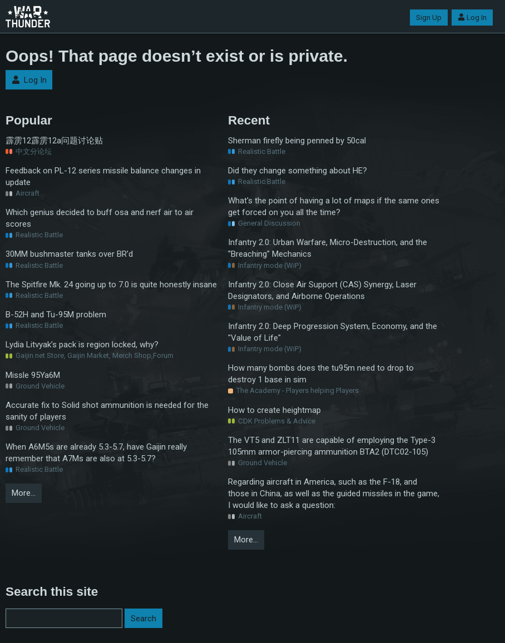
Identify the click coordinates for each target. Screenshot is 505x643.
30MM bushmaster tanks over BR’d (69, 254)
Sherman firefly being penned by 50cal (297, 141)
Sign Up (429, 17)
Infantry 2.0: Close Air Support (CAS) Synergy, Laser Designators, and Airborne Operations (322, 290)
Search (143, 619)
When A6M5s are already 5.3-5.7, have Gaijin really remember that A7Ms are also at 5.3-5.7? (96, 452)
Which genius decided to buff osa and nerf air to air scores (100, 218)
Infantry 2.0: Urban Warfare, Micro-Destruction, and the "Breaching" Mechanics (327, 248)
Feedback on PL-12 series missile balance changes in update (103, 176)
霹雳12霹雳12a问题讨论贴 (54, 141)
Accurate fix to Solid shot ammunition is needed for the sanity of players (107, 411)
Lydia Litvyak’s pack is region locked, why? (82, 345)
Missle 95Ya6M (33, 375)
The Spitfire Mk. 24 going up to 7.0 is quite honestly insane (111, 285)
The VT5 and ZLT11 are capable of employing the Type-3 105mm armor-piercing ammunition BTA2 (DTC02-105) (331, 446)
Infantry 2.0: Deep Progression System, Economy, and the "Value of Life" (332, 332)
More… (24, 493)
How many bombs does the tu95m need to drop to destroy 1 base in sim (321, 374)
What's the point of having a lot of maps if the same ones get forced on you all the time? (333, 206)
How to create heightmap (274, 410)
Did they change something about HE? (297, 171)
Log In (472, 17)
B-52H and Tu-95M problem (56, 315)
